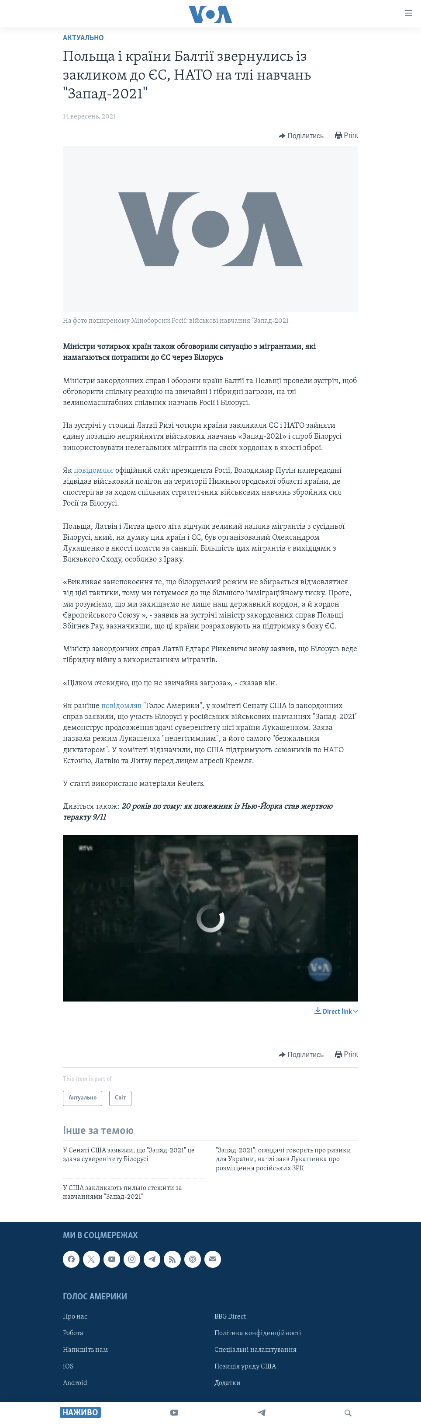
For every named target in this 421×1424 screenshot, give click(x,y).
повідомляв (121, 706)
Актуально (83, 38)
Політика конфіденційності (257, 1333)
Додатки (227, 1383)
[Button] (301, 136)
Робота (73, 1333)
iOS (68, 1366)
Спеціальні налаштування (255, 1350)
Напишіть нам (85, 1350)
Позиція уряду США (245, 1366)
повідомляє (94, 471)
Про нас (75, 1316)
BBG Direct (230, 1316)
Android (75, 1383)
